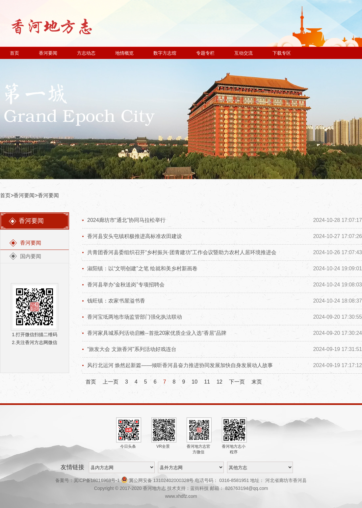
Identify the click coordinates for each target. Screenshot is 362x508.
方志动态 (86, 53)
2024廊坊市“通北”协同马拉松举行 (126, 220)
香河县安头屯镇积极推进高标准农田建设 (134, 236)
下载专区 (281, 53)
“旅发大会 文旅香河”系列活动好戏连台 (131, 349)
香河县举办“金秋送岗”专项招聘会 (126, 284)
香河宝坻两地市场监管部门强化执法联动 (134, 317)
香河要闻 (48, 53)
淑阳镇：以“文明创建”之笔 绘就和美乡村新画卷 (142, 268)
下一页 (237, 382)
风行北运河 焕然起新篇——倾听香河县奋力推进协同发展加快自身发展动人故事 (180, 365)
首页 (14, 53)
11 (207, 382)
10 (194, 382)
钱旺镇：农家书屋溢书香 (116, 301)
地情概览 (124, 53)
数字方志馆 (164, 53)
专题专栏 (205, 53)
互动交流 (243, 53)
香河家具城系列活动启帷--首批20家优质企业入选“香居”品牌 (156, 333)
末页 (256, 382)
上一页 (110, 382)
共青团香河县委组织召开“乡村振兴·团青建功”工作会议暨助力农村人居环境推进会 (181, 252)
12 (219, 382)
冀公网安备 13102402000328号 (158, 480)
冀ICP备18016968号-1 (97, 480)
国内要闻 (30, 256)
